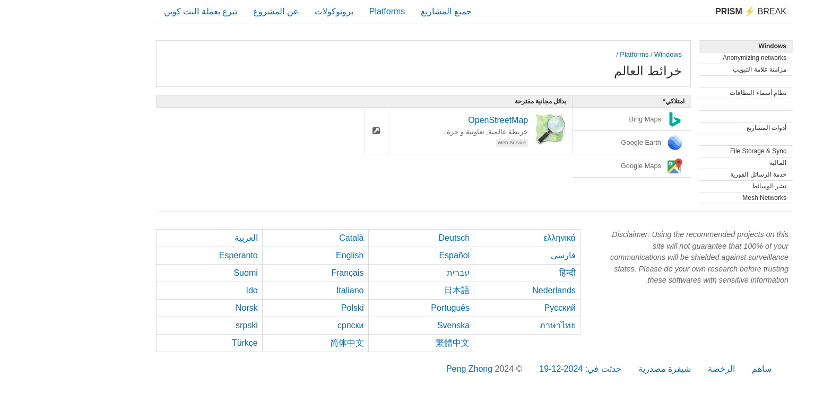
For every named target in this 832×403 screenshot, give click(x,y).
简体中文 (289, 342)
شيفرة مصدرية (606, 368)
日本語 (398, 290)
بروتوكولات (275, 11)
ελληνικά (501, 237)
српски (292, 325)
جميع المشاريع (387, 11)
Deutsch (396, 237)
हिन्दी (509, 272)
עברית (399, 272)
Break (692, 11)
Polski (294, 307)
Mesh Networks (706, 198)
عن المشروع (217, 11)
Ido (194, 290)
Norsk (188, 307)
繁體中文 (394, 342)
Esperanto (180, 255)
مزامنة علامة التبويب (701, 69)
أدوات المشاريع (708, 128)
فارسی (504, 255)
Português (391, 307)
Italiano (292, 290)
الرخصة (663, 368)
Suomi (187, 272)
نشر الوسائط (711, 186)
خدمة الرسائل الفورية (700, 174)
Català (293, 237)
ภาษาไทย (499, 325)
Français (289, 272)
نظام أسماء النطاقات (699, 93)
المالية (719, 163)
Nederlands (495, 290)
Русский (501, 307)
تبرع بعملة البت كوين (142, 11)
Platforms (329, 11)
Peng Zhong (412, 368)
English (291, 255)
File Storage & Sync (700, 151)
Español (395, 255)
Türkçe (187, 342)
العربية (188, 237)
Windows (609, 54)
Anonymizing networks (696, 58)
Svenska (395, 325)
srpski (188, 325)
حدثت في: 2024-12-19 (521, 368)
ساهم (703, 368)
